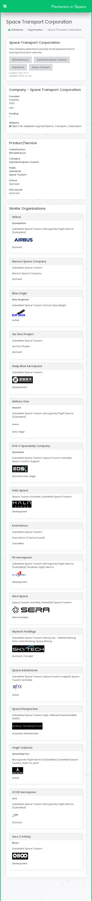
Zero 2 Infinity (21, 836)
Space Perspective (25, 709)
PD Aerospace (22, 557)
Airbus (16, 216)
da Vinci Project (23, 334)
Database (15, 29)
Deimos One (20, 401)
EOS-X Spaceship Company (31, 445)
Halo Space (20, 490)
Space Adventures (25, 670)
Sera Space (20, 596)
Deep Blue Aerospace (27, 366)
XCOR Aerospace (24, 792)
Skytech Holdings (24, 631)
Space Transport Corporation (39, 22)
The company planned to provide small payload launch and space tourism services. (42, 50)
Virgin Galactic (22, 747)
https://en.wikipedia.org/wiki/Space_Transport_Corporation (45, 126)
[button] (5, 6)
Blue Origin (19, 293)
